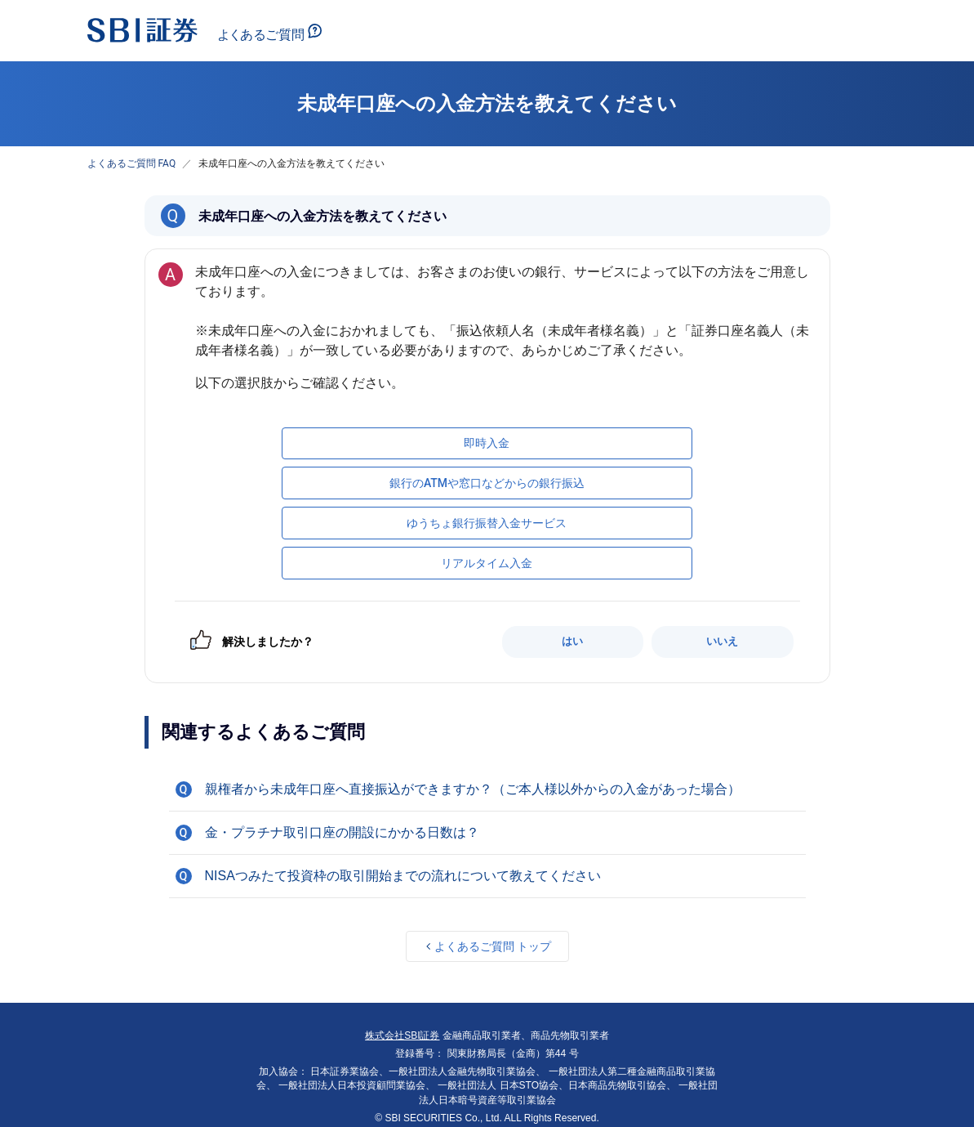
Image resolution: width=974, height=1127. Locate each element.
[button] (487, 789)
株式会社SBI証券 (402, 1035)
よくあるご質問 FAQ (131, 163)
